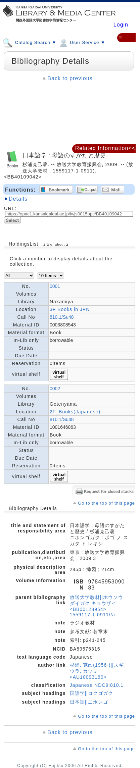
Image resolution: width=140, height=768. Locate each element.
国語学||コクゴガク (91, 693)
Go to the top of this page (106, 503)
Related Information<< (105, 148)
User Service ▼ (81, 42)
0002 (55, 388)
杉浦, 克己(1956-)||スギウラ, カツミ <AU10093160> (97, 671)
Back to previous (69, 78)
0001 (55, 286)
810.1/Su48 (62, 317)
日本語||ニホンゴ (89, 702)
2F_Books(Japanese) (75, 411)
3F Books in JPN (70, 309)
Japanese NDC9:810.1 (97, 685)
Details (18, 199)
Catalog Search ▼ (29, 42)
